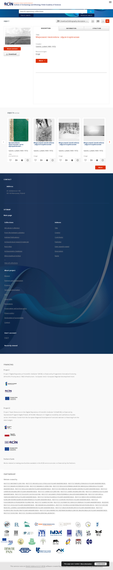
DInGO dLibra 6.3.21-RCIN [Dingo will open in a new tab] (35, 566)
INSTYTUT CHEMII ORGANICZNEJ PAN (73, 491)
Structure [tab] (97, 28)
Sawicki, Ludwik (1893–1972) (46, 47)
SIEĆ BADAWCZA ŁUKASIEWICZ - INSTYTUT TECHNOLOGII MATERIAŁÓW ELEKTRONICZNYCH (65, 505)
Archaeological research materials (16, 242)
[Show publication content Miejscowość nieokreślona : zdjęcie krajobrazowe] (47, 160)
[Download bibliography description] (16, 160)
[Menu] (110, 2)
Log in (6, 337)
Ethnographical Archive (12, 256)
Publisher (58, 242)
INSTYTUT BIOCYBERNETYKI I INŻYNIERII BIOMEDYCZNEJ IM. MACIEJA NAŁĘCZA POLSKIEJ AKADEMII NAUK (73, 510)
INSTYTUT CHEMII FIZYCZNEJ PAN (49, 491)
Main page (8, 215)
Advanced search (86, 15)
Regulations (8, 304)
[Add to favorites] (10, 160)
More (100, 167)
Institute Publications (11, 237)
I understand (100, 564)
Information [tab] (71, 28)
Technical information (12, 290)
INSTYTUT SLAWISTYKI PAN (44, 502)
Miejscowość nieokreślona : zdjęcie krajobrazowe (44, 144)
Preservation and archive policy (15, 308)
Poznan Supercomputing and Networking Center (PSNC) (82, 566)
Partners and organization (13, 281)
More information (86, 564)
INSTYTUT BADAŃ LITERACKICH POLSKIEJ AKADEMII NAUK (87, 483)
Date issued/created (62, 247)
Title (56, 228)
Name (57, 256)
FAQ (5, 295)
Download (10, 54)
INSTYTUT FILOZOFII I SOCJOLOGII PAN (28, 494)
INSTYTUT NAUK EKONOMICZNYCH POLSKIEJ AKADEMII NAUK (75, 508)
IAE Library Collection (12, 228)
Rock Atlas (8, 247)
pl (103, 21)
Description (59, 251)
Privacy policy (9, 313)
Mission (7, 276)
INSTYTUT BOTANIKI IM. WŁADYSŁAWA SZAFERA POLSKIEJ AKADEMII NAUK (76, 489)
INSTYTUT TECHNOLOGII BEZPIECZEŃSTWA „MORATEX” (37, 513)
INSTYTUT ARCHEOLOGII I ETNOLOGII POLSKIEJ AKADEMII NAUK (46, 483)
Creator (57, 233)
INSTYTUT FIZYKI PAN (11, 513)
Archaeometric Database (13, 251)
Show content (12, 49)
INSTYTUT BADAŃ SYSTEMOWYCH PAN (16, 486)
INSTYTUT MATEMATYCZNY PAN (14, 483)
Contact (7, 322)
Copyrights (8, 299)
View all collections (11, 263)
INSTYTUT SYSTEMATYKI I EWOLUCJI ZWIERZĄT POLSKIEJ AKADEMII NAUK (77, 502)
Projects (7, 285)
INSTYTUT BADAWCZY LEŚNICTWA (41, 486)
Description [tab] (45, 28)
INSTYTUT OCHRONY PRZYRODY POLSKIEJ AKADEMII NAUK (71, 499)
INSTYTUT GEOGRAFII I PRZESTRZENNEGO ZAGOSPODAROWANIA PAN (65, 494)
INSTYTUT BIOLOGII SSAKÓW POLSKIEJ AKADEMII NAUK (33, 489)
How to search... (26, 15)
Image (38, 54)
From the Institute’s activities (14, 233)
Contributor (59, 237)
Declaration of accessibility (13, 318)
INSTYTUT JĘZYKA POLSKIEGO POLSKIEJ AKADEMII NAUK (56, 497)
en (107, 21)
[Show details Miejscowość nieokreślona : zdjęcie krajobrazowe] (52, 160)
